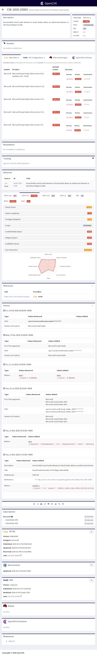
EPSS (10, 201)
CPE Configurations (34, 57)
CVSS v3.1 (30, 195)
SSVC (25, 201)
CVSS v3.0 (48, 195)
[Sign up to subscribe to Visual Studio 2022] (89, 523)
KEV (80, 195)
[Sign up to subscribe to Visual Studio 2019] (89, 520)
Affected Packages (58, 57)
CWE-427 (11, 641)
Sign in (5, 163)
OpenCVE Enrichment (82, 57)
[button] (2, 9)
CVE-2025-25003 (17, 9)
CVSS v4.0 (10, 195)
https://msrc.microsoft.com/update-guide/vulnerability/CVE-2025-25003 (31, 296)
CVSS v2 (66, 195)
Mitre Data (11, 57)
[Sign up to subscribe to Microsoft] (89, 516)
